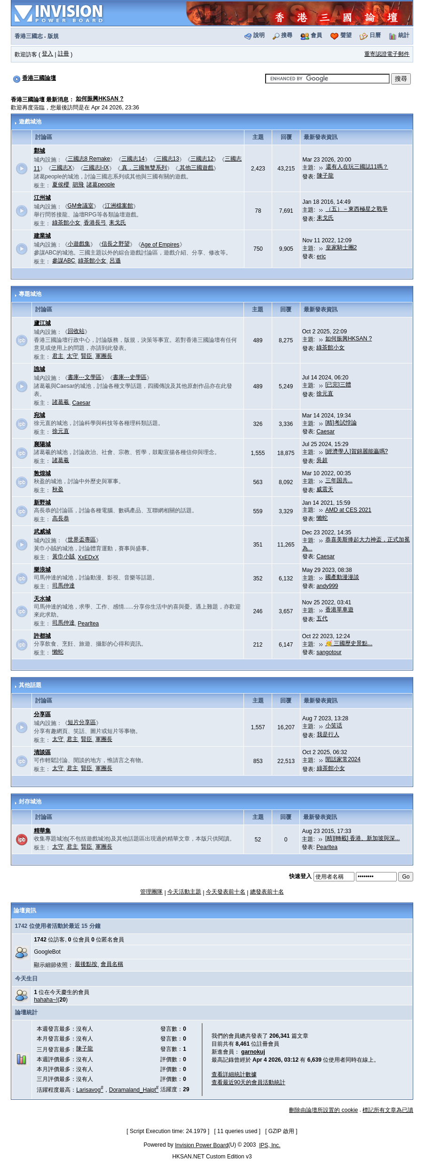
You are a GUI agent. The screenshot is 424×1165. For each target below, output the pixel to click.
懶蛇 (322, 518)
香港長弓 (95, 222)
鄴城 (39, 150)
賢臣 (86, 356)
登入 (47, 53)
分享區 (42, 714)
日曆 (375, 35)
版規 (53, 36)
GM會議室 (81, 205)
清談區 (42, 752)
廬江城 (42, 323)
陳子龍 (325, 175)
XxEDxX (88, 557)
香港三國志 (29, 36)
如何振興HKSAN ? (99, 98)
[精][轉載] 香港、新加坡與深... (362, 838)
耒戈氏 (117, 222)
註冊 (63, 53)
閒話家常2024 (343, 759)
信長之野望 (116, 243)
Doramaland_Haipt (134, 1090)
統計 (403, 35)
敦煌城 (42, 473)
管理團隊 (151, 891)
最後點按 (86, 964)
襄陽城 (42, 444)
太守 (72, 356)
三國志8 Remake (89, 158)
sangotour (328, 652)
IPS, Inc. (269, 1145)
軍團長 (103, 356)
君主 (57, 356)
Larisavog (89, 1090)
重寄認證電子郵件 (386, 54)
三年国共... (339, 480)
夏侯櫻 (60, 184)
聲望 (346, 35)
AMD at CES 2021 (348, 510)
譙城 (39, 369)
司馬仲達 (63, 585)
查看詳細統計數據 (234, 1074)
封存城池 (30, 801)
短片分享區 (82, 722)
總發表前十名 (267, 891)
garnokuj (253, 1052)
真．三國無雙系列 (143, 167)
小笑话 (333, 725)
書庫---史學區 (130, 377)
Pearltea (88, 623)
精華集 (42, 830)
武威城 (42, 531)
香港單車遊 (339, 609)
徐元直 (324, 393)
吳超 (322, 460)
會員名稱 (112, 964)
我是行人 (328, 734)
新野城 (42, 502)
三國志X (61, 167)
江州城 (42, 197)
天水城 (42, 598)
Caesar (81, 403)
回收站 (76, 331)
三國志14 (132, 158)
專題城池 (30, 294)
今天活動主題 (184, 891)
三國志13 (167, 158)
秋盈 (57, 489)
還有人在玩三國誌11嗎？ (357, 166)
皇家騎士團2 (341, 247)
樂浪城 (42, 569)
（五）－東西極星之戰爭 (357, 209)
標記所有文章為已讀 (387, 1110)
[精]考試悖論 (341, 422)
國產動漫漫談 (342, 577)
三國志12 (201, 158)
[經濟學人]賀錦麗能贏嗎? (356, 451)
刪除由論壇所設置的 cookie (323, 1110)
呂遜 (115, 260)
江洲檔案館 (119, 205)
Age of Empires (160, 244)
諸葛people (100, 184)
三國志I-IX (96, 167)
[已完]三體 (338, 384)
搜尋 (286, 35)
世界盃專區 (82, 539)
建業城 (42, 235)
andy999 (327, 586)
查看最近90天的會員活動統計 (248, 1082)
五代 (322, 618)
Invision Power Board (201, 1145)
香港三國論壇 (39, 78)
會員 (316, 35)
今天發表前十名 (225, 891)
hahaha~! (45, 999)
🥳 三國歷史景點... (348, 643)
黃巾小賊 (63, 556)
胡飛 (78, 184)
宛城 (39, 415)
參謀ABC (63, 260)
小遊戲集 (79, 243)
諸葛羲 (60, 402)
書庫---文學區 (85, 377)
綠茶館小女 (66, 222)
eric (321, 256)
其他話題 (30, 685)
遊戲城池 (30, 121)
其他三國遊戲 (195, 167)
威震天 (324, 489)
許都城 (42, 636)
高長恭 (60, 518)
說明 (259, 35)
